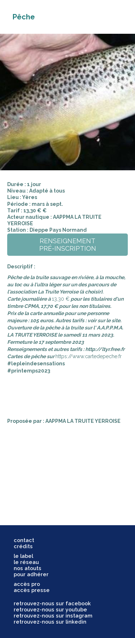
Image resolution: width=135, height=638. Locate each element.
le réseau (26, 562)
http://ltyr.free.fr (105, 349)
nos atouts (27, 568)
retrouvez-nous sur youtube (50, 609)
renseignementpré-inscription (67, 244)
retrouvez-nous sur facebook (52, 603)
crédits (23, 546)
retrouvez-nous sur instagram (53, 615)
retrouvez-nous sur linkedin (50, 622)
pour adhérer (31, 574)
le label (23, 556)
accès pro (27, 584)
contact (24, 540)
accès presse (32, 590)
